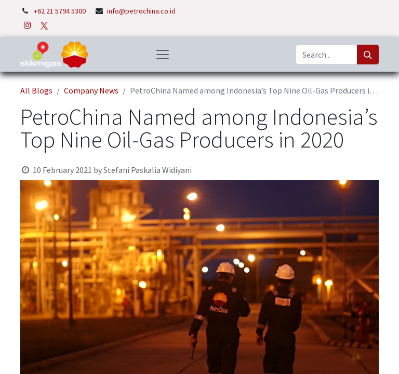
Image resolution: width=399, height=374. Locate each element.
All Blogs (36, 90)
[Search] (368, 54)
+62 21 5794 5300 (60, 11)
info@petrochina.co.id (141, 11)
